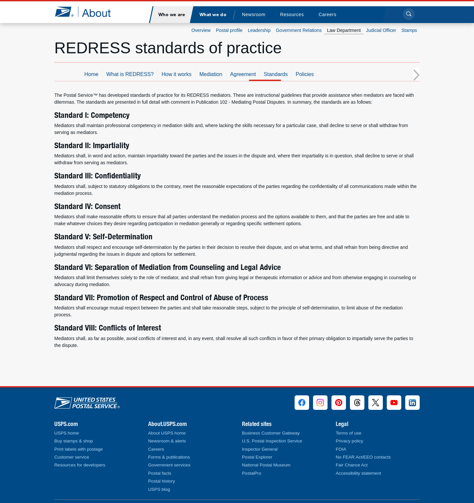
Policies (342, 74)
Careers (156, 449)
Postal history (161, 481)
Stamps (409, 30)
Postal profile (229, 30)
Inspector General (259, 449)
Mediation (248, 74)
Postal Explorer (257, 457)
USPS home (66, 433)
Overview (200, 30)
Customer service (71, 457)
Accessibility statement (358, 473)
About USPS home (167, 433)
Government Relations (299, 30)
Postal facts (159, 473)
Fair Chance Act (352, 465)
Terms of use (348, 433)
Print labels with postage (78, 449)
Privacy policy (349, 440)
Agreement (281, 74)
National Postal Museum (266, 465)
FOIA (341, 449)
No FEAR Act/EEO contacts (363, 457)
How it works (214, 74)
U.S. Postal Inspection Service (272, 440)
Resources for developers (79, 465)
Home (129, 74)
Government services (169, 465)
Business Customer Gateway (271, 433)
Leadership (259, 30)
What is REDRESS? (168, 74)
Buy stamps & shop (73, 440)
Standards (314, 74)
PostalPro (251, 473)
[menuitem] (171, 14)
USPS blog (159, 489)
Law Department (344, 30)
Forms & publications (169, 457)
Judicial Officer (381, 30)
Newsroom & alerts (167, 440)
